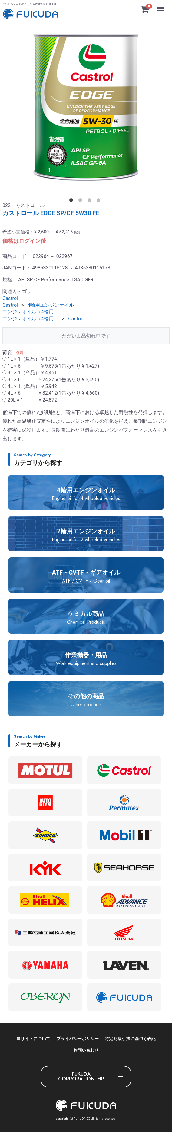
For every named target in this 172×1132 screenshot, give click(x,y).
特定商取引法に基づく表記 (130, 1038)
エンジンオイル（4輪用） (30, 312)
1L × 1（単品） (29, 359)
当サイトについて (33, 1038)
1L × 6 (50, 366)
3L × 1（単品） (29, 373)
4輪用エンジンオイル (51, 305)
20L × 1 (29, 399)
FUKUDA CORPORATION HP (81, 1076)
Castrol (10, 298)
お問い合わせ (86, 1050)
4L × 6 (50, 393)
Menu (161, 6)
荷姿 (7, 352)
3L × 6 (50, 379)
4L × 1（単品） (29, 386)
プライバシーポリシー (77, 1038)
